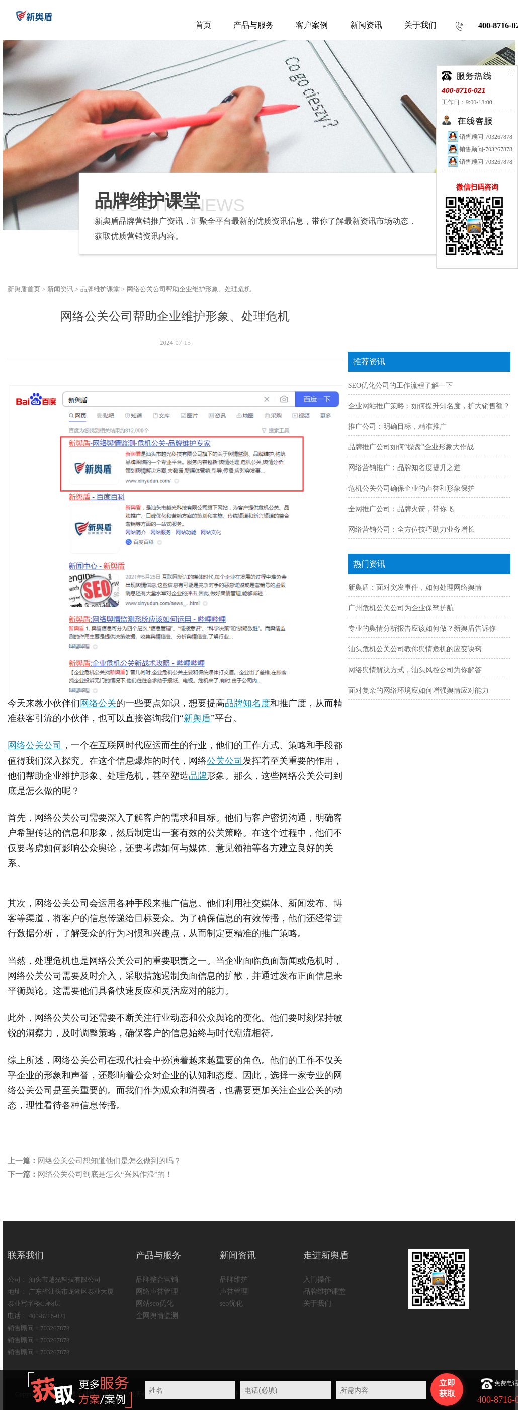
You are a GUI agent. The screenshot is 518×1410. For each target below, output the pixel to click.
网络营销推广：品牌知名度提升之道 (404, 468)
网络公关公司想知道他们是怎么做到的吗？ (109, 1161)
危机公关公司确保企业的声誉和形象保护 (411, 488)
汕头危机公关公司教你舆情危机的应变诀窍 (415, 649)
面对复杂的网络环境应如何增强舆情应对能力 (418, 690)
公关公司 (225, 761)
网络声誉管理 (157, 1291)
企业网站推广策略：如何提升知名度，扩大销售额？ (429, 406)
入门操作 (317, 1279)
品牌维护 (234, 1279)
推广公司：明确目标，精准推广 (397, 426)
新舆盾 (197, 718)
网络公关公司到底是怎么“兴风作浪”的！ (105, 1174)
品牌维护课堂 (100, 289)
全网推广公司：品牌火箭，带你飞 (401, 509)
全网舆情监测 (157, 1316)
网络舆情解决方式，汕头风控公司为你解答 (415, 670)
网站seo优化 (155, 1303)
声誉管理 (234, 1291)
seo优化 (231, 1303)
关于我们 (317, 1303)
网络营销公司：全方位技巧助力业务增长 (411, 529)
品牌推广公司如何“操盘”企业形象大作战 (411, 447)
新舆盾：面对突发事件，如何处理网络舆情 (415, 587)
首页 (203, 25)
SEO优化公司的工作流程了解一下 (400, 385)
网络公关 (98, 703)
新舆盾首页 (24, 289)
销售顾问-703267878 (479, 136)
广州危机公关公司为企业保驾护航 (401, 608)
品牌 (198, 776)
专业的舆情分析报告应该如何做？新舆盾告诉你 (422, 628)
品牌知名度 (247, 703)
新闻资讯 (60, 289)
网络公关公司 (35, 745)
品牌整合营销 (157, 1279)
